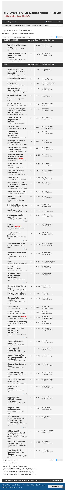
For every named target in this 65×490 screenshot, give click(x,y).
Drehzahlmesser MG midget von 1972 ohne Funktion (15, 120)
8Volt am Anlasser (13, 317)
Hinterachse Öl (12, 307)
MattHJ (12, 128)
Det (11, 80)
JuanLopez (21, 33)
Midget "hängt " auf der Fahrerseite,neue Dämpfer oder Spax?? (17, 357)
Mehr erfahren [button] (18, 487)
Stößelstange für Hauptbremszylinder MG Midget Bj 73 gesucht (16, 433)
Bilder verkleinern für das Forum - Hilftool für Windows (16, 56)
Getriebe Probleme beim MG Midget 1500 (16, 380)
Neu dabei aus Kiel (14, 104)
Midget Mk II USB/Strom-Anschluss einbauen (16, 442)
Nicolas (12, 137)
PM (45, 196)
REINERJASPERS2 (14, 424)
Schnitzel (12, 85)
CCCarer (46, 88)
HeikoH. (46, 316)
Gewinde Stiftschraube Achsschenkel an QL (15, 171)
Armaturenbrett (13, 127)
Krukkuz (31, 33)
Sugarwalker (13, 99)
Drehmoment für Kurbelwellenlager (14, 349)
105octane (47, 386)
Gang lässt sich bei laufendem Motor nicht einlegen (15, 452)
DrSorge (12, 219)
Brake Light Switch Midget (16, 78)
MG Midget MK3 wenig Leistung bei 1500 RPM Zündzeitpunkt (15, 156)
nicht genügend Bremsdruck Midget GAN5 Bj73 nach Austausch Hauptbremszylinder (16, 419)
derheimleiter (13, 374)
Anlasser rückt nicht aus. (16, 244)
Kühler (9, 261)
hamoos (12, 151)
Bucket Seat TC (12, 177)
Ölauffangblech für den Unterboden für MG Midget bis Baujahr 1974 (17, 184)
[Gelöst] (21, 158)
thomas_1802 (13, 59)
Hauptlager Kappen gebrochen (14, 234)
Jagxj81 (12, 295)
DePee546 (47, 232)
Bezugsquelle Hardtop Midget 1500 (15, 342)
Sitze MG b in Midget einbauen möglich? (14, 89)
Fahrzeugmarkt (17, 61)
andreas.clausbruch (49, 83)
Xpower (26, 33)
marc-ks (46, 117)
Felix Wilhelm (13, 403)
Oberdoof (12, 200)
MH (11, 207)
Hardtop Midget (13, 312)
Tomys (12, 105)
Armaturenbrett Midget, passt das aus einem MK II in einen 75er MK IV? (16, 111)
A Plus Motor (12, 83)
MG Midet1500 (14, 456)
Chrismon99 (13, 245)
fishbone (12, 383)
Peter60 (12, 144)
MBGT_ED (47, 252)
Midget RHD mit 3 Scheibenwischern (14, 409)
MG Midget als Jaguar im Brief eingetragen (16, 142)
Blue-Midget (13, 228)
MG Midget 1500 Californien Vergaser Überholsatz (14, 399)
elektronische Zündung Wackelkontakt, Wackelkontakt (15, 330)
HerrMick (12, 92)
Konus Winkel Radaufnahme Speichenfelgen (12, 134)
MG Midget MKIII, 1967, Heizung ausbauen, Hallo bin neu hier (16, 71)
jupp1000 (46, 108)
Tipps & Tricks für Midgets (17, 30)
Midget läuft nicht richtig (16, 191)
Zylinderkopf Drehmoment (17, 205)
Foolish (12, 123)
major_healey (48, 126)
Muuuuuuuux (14, 236)
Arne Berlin (13, 390)
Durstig (12, 290)
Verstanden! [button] (55, 486)
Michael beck (13, 323)
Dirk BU (12, 352)
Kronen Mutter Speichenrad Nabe (14, 267)
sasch (11, 361)
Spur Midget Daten (14, 210)
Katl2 (11, 193)
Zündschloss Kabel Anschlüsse (14, 197)
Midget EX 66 (47, 224)
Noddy (46, 78)
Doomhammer (14, 334)
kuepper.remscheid (49, 261)
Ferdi (11, 174)
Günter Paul (47, 205)
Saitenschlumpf (48, 215)
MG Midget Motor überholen (13, 387)
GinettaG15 (47, 69)
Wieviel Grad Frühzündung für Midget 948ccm (17, 149)
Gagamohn (14, 33)
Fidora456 (47, 355)
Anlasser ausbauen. (11, 225)
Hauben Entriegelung (15, 373)
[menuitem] (15, 22)
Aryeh (11, 75)
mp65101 (46, 131)
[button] (62, 37)
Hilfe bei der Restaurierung (17, 322)
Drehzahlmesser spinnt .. (16, 293)
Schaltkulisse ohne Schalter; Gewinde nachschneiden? (14, 275)
